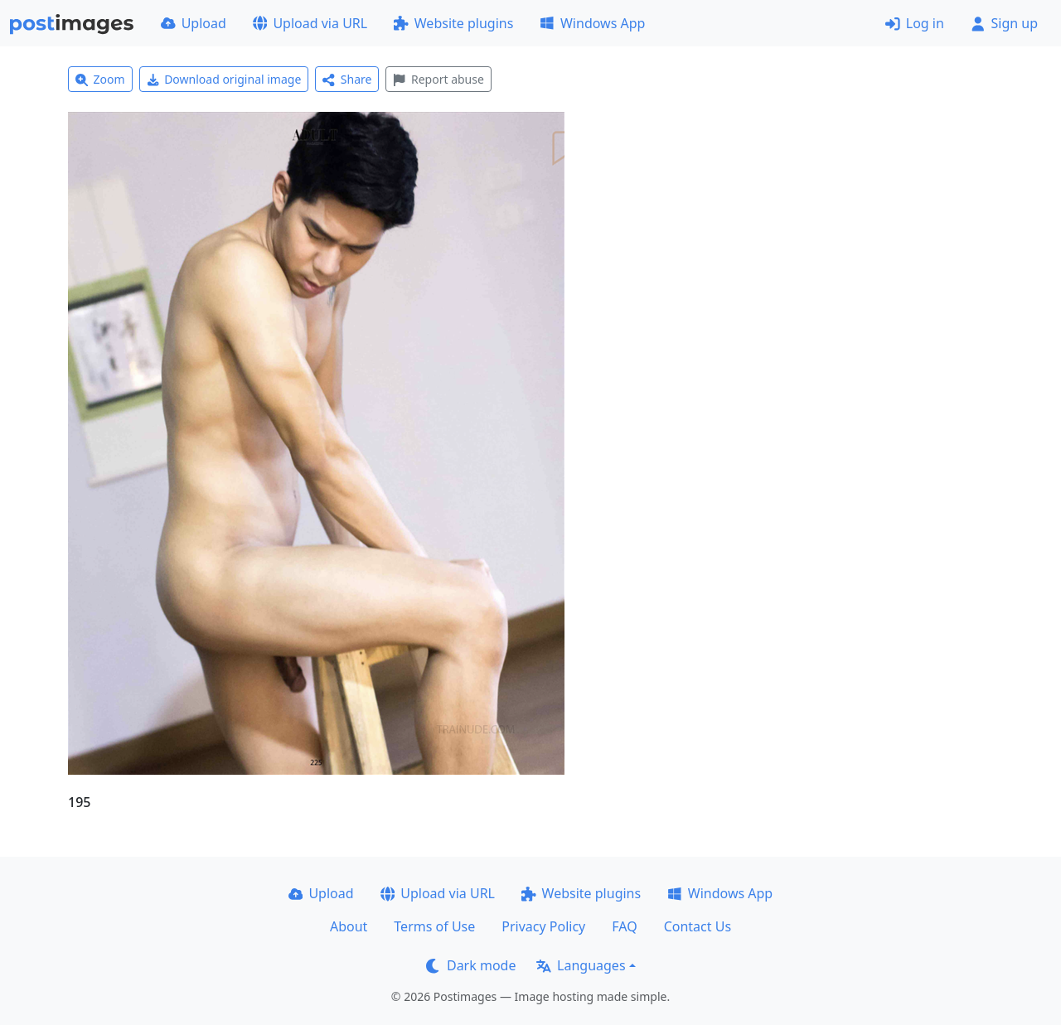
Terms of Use (434, 926)
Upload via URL (310, 23)
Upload (193, 23)
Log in (914, 23)
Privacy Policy (543, 926)
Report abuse (438, 79)
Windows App (592, 23)
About (348, 926)
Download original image (224, 79)
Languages (580, 965)
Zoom (100, 79)
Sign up (1004, 23)
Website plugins (453, 23)
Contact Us (697, 926)
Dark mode (471, 965)
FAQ (624, 926)
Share (346, 79)
